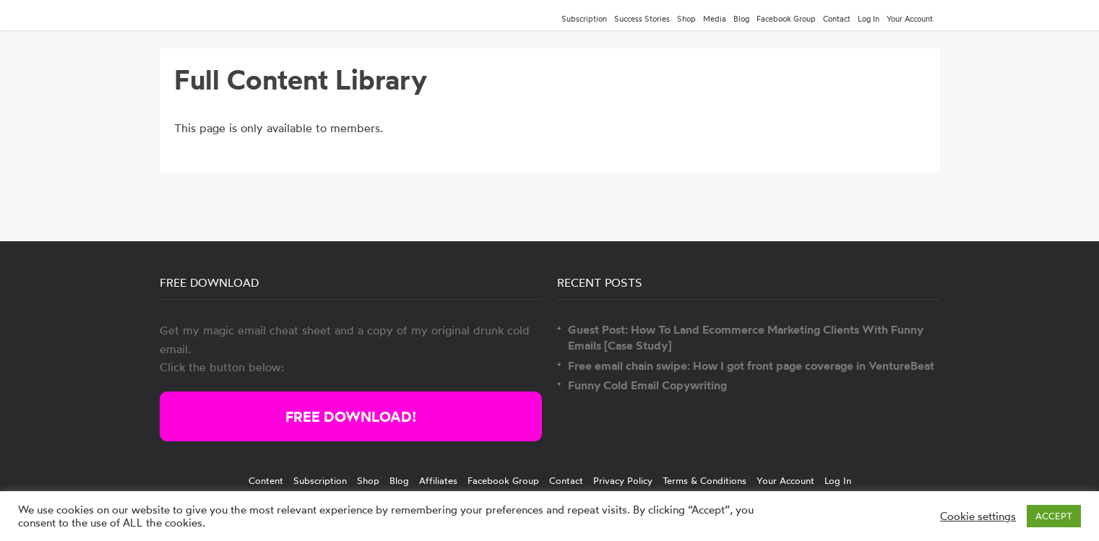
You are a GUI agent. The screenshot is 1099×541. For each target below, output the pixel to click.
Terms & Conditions (704, 480)
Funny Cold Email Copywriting (647, 385)
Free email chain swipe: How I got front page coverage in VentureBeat (751, 365)
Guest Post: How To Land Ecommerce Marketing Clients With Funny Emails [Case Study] (745, 337)
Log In (868, 19)
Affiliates (438, 480)
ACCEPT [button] (1053, 515)
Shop (686, 19)
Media (714, 19)
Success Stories (642, 19)
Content (266, 480)
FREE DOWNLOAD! (350, 416)
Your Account (910, 19)
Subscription (584, 19)
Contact (836, 19)
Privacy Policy (622, 480)
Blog (741, 19)
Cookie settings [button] (978, 516)
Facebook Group (786, 19)
